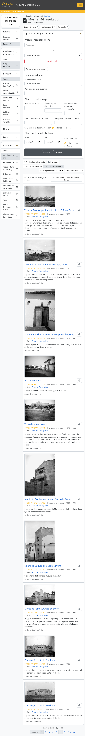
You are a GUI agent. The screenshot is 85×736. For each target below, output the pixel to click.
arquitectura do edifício (10, 187)
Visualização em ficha (33, 166)
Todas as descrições (63, 128)
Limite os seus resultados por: (10, 21)
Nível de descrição (32, 103)
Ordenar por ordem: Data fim (51, 171)
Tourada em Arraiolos (35, 424)
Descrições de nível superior (39, 128)
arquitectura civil (10, 156)
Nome (6, 129)
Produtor (7, 73)
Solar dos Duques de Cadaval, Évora (42, 566)
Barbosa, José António (10, 84)
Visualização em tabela (53, 166)
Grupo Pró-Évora (10, 65)
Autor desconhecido (10, 91)
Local (5, 137)
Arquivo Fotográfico (40, 216)
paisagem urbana (10, 194)
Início (26, 138)
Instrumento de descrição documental (70, 106)
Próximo (71, 732)
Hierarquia (53, 162)
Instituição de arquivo (8, 52)
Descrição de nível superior (35, 89)
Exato (69, 146)
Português (10, 44)
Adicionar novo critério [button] (35, 69)
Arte (10, 200)
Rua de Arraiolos (32, 380)
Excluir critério (53, 61)
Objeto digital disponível (50, 104)
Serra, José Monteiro (10, 99)
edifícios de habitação (10, 179)
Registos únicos (10, 38)
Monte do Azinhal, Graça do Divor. (41, 608)
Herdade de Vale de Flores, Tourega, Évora (45, 264)
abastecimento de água (10, 215)
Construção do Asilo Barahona (39, 660)
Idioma (6, 31)
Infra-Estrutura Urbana (10, 207)
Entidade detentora (32, 79)
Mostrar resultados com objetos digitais (66, 179)
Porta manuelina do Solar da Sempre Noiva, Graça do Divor (50, 334)
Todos (5, 59)
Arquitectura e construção (10, 168)
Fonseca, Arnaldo (10, 120)
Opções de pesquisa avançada (39, 33)
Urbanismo (10, 174)
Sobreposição (73, 143)
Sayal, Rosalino (10, 106)
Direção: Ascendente (73, 171)
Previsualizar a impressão (34, 162)
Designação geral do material (67, 118)
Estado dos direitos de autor (36, 118)
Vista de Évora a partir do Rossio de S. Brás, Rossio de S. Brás (50, 210)
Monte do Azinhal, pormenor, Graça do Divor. (47, 499)
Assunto (7, 145)
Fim (45, 138)
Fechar (47, 16)
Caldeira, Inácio (10, 113)
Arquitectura (10, 163)
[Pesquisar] (53, 45)
